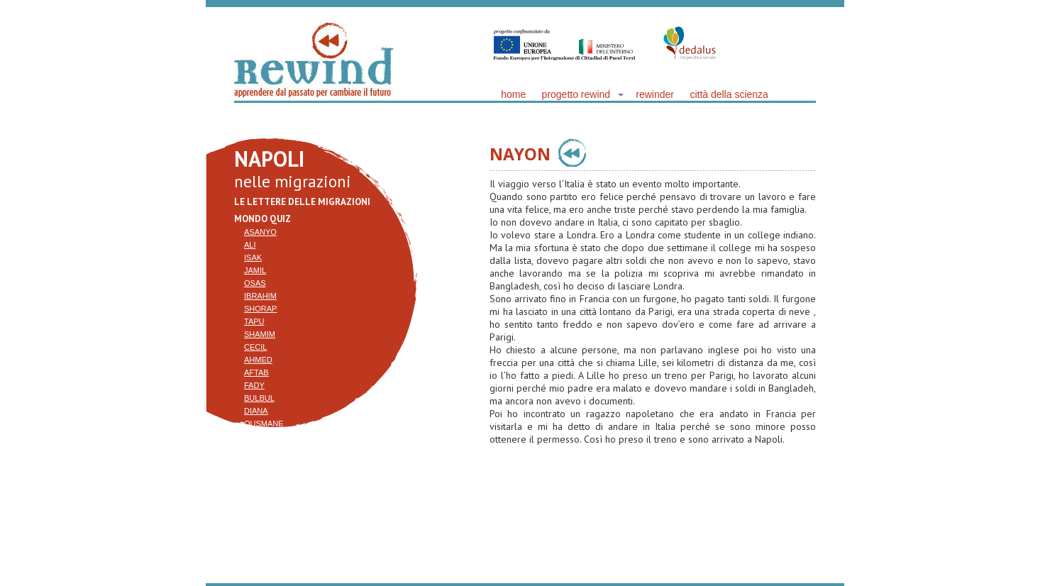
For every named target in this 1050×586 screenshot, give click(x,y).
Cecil (255, 347)
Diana (256, 411)
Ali (250, 245)
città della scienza (729, 94)
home (513, 94)
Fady (254, 385)
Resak (257, 462)
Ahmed (258, 359)
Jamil (255, 270)
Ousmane (264, 423)
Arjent (259, 474)
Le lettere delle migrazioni (302, 202)
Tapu (254, 321)
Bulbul (259, 398)
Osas (255, 283)
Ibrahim (260, 296)
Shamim (259, 334)
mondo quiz (262, 219)
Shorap (260, 308)
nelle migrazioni (292, 181)
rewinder (655, 94)
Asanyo (260, 232)
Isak (253, 257)
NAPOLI (269, 158)
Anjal (256, 487)
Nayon (257, 436)
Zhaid (255, 449)
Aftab (256, 372)
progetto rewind (576, 94)
